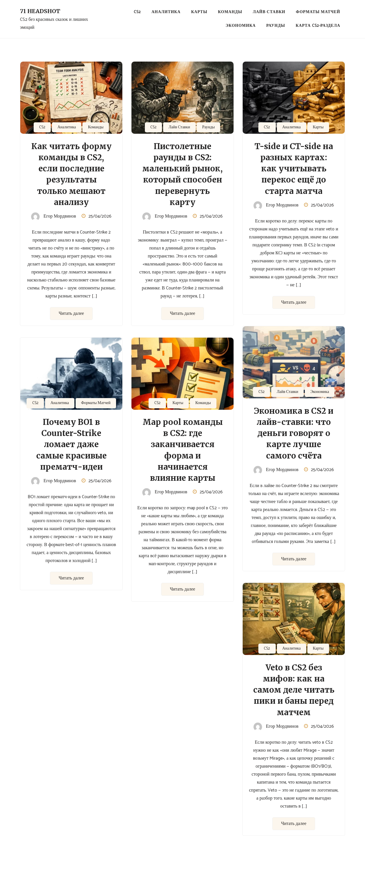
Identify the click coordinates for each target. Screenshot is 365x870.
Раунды (275, 26)
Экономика (241, 26)
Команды (230, 12)
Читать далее (71, 313)
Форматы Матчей (318, 12)
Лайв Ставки (269, 12)
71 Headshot (40, 11)
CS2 (137, 12)
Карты (199, 12)
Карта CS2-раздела (318, 26)
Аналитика (166, 12)
